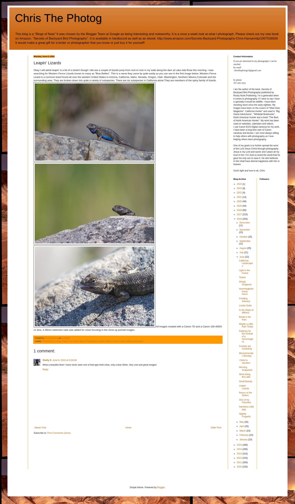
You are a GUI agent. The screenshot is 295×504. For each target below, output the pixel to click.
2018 (240, 210)
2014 (240, 449)
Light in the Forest (244, 271)
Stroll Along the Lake (244, 375)
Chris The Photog (58, 18)
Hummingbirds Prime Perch (246, 291)
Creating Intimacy (244, 299)
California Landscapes (246, 263)
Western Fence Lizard (114, 341)
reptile (101, 341)
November (245, 229)
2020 (240, 201)
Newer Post (40, 427)
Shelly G (47, 360)
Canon (58, 341)
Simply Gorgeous (245, 283)
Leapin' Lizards (244, 387)
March (243, 430)
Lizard (75, 341)
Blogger (161, 487)
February (244, 435)
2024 (240, 184)
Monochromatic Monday (246, 354)
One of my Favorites (245, 401)
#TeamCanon (48, 341)
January (244, 439)
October (244, 237)
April (242, 426)
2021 (240, 197)
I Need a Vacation (244, 361)
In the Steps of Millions (246, 311)
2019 (240, 206)
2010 (240, 466)
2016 (240, 219)
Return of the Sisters (245, 394)
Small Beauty (245, 381)
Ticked (242, 277)
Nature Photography (88, 341)
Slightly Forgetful (245, 415)
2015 (240, 445)
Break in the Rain (245, 318)
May (242, 422)
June (242, 257)
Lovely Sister (245, 305)
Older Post (216, 427)
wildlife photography (134, 341)
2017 (240, 214)
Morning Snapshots (245, 368)
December (245, 222)
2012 (240, 458)
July (242, 252)
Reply (45, 369)
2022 (240, 192)
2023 (240, 188)
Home (128, 427)
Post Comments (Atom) (59, 433)
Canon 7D (67, 341)
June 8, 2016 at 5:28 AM (65, 360)
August (243, 248)
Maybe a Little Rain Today (246, 325)
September (245, 241)
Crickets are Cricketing (245, 347)
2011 (240, 462)
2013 (240, 453)
